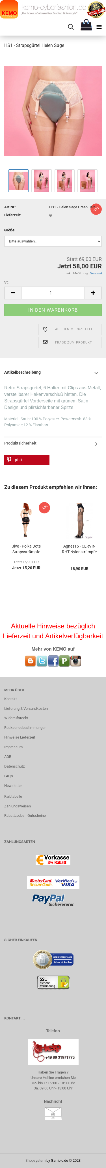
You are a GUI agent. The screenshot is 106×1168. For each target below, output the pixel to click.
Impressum (13, 747)
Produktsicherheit (20, 443)
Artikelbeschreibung (22, 372)
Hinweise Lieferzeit (19, 737)
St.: (6, 282)
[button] (26, 460)
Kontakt (10, 699)
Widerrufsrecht (16, 718)
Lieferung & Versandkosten (26, 708)
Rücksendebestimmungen (25, 727)
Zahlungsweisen (17, 806)
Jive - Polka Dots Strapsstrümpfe (26, 549)
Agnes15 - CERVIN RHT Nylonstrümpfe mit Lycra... (79, 550)
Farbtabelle (13, 796)
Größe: (10, 230)
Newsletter (13, 786)
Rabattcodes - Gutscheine (25, 815)
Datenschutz (14, 766)
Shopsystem (35, 1160)
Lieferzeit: (12, 215)
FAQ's (8, 776)
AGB (7, 756)
